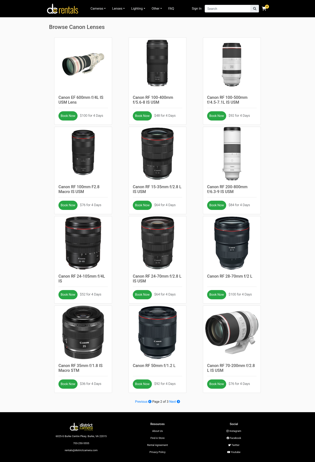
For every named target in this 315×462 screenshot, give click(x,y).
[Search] (228, 8)
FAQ (171, 8)
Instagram (233, 430)
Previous (143, 402)
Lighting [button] (137, 8)
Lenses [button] (117, 8)
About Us (157, 430)
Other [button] (156, 8)
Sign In (196, 8)
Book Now (68, 116)
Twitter (233, 445)
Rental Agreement (157, 445)
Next (174, 402)
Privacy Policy (157, 452)
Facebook (234, 438)
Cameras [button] (97, 8)
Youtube (233, 452)
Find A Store (157, 438)
